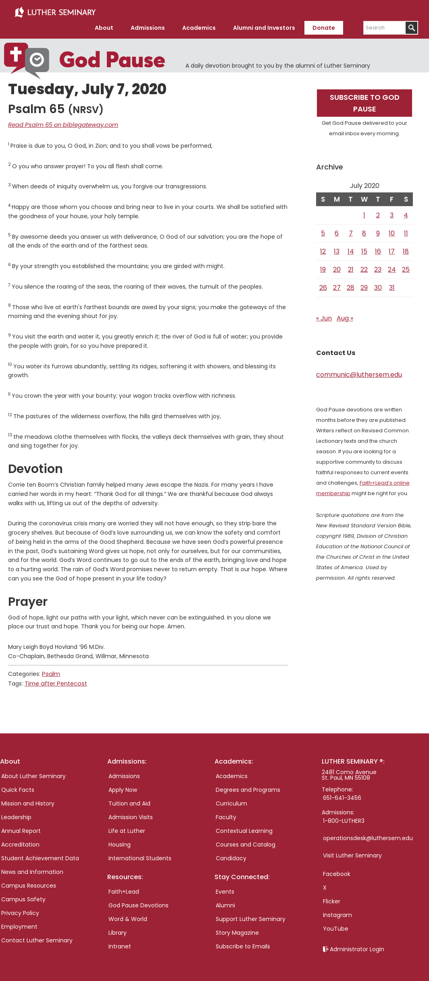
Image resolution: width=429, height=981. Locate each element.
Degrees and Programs (248, 785)
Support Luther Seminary (250, 915)
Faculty (226, 813)
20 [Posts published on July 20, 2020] (337, 266)
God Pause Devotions (138, 901)
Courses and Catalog (245, 840)
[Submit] (411, 25)
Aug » (345, 315)
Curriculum (231, 799)
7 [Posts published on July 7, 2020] (351, 230)
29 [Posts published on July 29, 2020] (364, 284)
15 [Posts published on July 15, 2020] (364, 248)
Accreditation (20, 840)
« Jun (324, 315)
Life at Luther (126, 826)
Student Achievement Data (40, 854)
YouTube (335, 924)
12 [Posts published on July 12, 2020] (323, 248)
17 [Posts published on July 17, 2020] (392, 248)
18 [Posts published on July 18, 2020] (406, 248)
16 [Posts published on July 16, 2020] (378, 248)
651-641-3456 (342, 793)
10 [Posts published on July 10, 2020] (392, 230)
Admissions (124, 772)
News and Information (32, 867)
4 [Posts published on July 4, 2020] (406, 212)
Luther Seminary (55, 11)
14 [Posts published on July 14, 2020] (351, 248)
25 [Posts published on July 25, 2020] (406, 266)
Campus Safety (23, 895)
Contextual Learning (244, 826)
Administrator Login (357, 945)
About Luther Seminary (33, 772)
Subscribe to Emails (243, 942)
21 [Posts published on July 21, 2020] (351, 266)
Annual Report (21, 826)
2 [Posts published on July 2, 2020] (378, 212)
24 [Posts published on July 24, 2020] (392, 266)
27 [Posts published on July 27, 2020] (337, 284)
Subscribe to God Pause (365, 100)
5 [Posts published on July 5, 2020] (323, 230)
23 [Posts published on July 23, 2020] (377, 266)
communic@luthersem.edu (359, 371)
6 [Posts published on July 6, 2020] (337, 230)
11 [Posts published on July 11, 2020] (406, 230)
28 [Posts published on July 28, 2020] (350, 284)
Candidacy (231, 854)
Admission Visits (130, 813)
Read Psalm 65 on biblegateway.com (60, 122)
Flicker (331, 897)
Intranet (119, 942)
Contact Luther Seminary (37, 936)
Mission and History (27, 799)
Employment (19, 922)
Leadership (16, 813)
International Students (139, 854)
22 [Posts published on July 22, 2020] (364, 266)
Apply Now (122, 785)
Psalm (50, 671)
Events (225, 887)
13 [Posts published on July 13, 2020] (336, 248)
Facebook (336, 869)
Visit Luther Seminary (352, 851)
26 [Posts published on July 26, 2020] (323, 284)
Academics (232, 772)
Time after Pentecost (55, 679)
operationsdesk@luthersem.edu (368, 834)
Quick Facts (17, 785)
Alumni (225, 901)
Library (117, 928)
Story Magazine (237, 928)
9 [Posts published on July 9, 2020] (378, 230)
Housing (119, 840)
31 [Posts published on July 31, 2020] (392, 284)
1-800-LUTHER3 (343, 816)
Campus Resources (28, 881)
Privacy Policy (20, 909)
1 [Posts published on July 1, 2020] (364, 212)
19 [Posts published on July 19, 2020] (323, 266)
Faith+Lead (123, 887)
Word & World (127, 915)
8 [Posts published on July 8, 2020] (364, 230)
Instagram (337, 911)
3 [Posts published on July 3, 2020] (392, 212)
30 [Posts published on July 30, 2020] (378, 284)
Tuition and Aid (129, 799)
